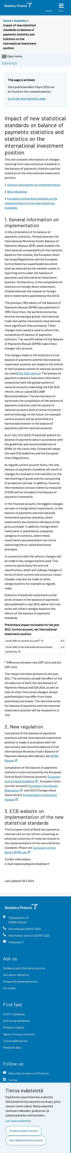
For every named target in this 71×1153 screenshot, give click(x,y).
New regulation (17, 191)
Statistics (20, 21)
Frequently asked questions (20, 981)
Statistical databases (16, 1020)
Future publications (15, 1041)
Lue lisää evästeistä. (18, 1121)
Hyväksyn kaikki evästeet (23, 1131)
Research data (12, 1047)
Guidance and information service (24, 968)
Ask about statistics (16, 974)
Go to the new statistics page (27, 98)
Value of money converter (19, 1034)
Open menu (11, 57)
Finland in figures (13, 1027)
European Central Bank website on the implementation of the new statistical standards (31, 203)
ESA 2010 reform (29, 373)
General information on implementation (33, 185)
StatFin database (14, 1014)
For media (9, 988)
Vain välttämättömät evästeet (26, 1140)
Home (7, 21)
